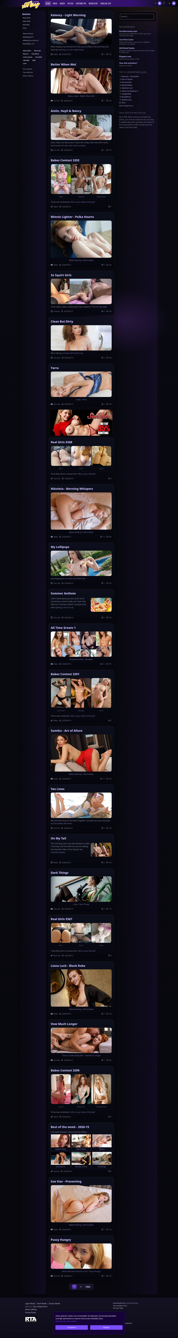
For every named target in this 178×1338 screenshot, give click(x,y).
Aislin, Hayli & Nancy (66, 111)
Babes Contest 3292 (65, 160)
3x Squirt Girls (61, 275)
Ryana (102, 1142)
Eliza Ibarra (60, 1160)
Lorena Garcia (27, 57)
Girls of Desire (127, 79)
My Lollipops (60, 547)
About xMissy (28, 76)
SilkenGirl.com (127, 88)
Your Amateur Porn (120, 1306)
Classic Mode (54, 1303)
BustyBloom (126, 97)
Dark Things (59, 873)
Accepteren (71, 1327)
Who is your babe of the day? (83, 202)
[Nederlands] (169, 3)
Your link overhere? (128, 63)
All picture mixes (76, 659)
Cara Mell (38, 57)
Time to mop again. (99, 306)
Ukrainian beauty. (58, 852)
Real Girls (57, 478)
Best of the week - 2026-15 (70, 1127)
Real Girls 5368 (61, 442)
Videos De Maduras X (130, 91)
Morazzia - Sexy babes (130, 76)
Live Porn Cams (126, 39)
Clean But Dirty (62, 321)
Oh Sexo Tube (118, 1308)
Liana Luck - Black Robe (68, 966)
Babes (56, 54)
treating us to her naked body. (71, 49)
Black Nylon (81, 1142)
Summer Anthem (63, 593)
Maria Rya (37, 51)
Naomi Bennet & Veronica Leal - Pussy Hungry (81, 1271)
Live (28, 44)
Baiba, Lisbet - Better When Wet (81, 96)
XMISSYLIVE (93, 3)
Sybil (33, 60)
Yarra (55, 368)
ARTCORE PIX (81, 3)
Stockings (102, 1160)
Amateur (57, 311)
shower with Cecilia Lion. (73, 353)
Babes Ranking (75, 260)
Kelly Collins (27, 51)
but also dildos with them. (61, 823)
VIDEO (55, 3)
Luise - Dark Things (81, 904)
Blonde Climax (81, 1160)
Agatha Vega (60, 1142)
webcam (31, 40)
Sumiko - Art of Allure (66, 731)
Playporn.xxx (125, 56)
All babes (89, 659)
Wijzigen (106, 1327)
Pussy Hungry (61, 1240)
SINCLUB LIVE (105, 3)
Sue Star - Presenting (66, 1181)
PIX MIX (70, 3)
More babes (88, 260)
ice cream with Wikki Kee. (75, 578)
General (56, 1171)
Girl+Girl (57, 101)
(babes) (28, 33)
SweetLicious (127, 100)
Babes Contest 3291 (65, 674)
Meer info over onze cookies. (66, 1321)
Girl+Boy (57, 1060)
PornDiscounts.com (128, 31)
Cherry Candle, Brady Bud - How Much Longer (81, 1055)
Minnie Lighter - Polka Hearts (72, 217)
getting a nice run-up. (65, 607)
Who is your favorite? (87, 474)
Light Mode (30, 1303)
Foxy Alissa (35, 54)
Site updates (27, 69)
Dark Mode (42, 1303)
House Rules (30, 1312)
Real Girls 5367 (61, 919)
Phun (124, 103)
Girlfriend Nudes (127, 48)
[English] (174, 3)
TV (28, 37)
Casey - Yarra (81, 399)
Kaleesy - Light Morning (68, 15)
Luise (24, 63)
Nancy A (25, 54)
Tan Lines (57, 789)
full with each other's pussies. (73, 145)
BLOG (48, 3)
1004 (87, 1286)
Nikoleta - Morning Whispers (72, 489)
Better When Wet (63, 64)
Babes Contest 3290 (65, 1070)
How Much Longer (64, 1024)
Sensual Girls (127, 82)
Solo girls (57, 358)
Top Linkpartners (40, 1306)
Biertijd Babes (127, 85)
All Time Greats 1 (63, 628)
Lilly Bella (26, 60)
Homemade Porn (119, 1303)
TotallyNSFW (126, 94)
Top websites (28, 72)
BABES (62, 3)
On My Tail (58, 838)
